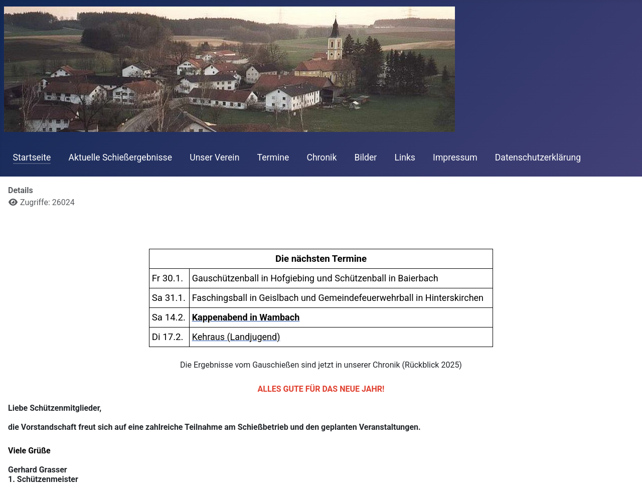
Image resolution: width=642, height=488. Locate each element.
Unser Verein (214, 157)
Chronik (321, 157)
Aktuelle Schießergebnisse (120, 157)
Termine (273, 157)
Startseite (32, 157)
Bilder (366, 157)
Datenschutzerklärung (538, 157)
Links (404, 157)
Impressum (455, 157)
